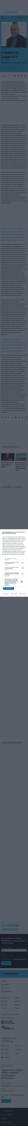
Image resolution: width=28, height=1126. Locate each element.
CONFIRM (8, 588)
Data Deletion (5, 593)
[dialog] (14, 563)
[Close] (25, 532)
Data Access (14, 593)
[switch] (22, 563)
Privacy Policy (22, 593)
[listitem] (14, 559)
